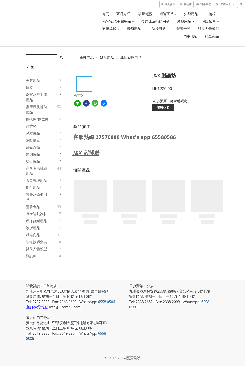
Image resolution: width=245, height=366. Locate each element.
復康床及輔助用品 (155, 21)
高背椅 (31, 126)
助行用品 (160, 28)
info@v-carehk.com (65, 307)
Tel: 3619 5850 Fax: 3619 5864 (51, 333)
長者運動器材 (36, 213)
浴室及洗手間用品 (118, 21)
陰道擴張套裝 (36, 241)
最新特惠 (145, 13)
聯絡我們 (163, 107)
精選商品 (168, 13)
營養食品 (183, 28)
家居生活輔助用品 (36, 171)
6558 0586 (106, 301)
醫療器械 (110, 28)
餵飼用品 (135, 28)
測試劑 (31, 256)
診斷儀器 (210, 21)
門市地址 (190, 36)
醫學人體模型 (208, 28)
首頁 (105, 13)
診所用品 (33, 227)
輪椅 (214, 13)
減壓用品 (185, 21)
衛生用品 (33, 187)
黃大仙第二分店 (38, 317)
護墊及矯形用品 (36, 197)
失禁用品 (192, 13)
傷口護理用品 (36, 180)
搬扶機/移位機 (37, 119)
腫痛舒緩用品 (36, 220)
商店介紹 (123, 13)
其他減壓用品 (130, 57)
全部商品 (87, 57)
